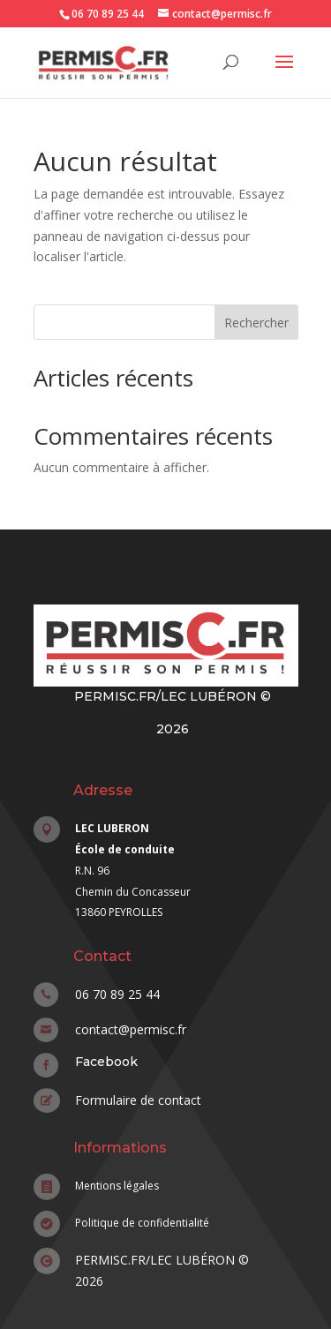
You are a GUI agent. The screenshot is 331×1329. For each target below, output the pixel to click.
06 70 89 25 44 (107, 13)
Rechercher (256, 322)
